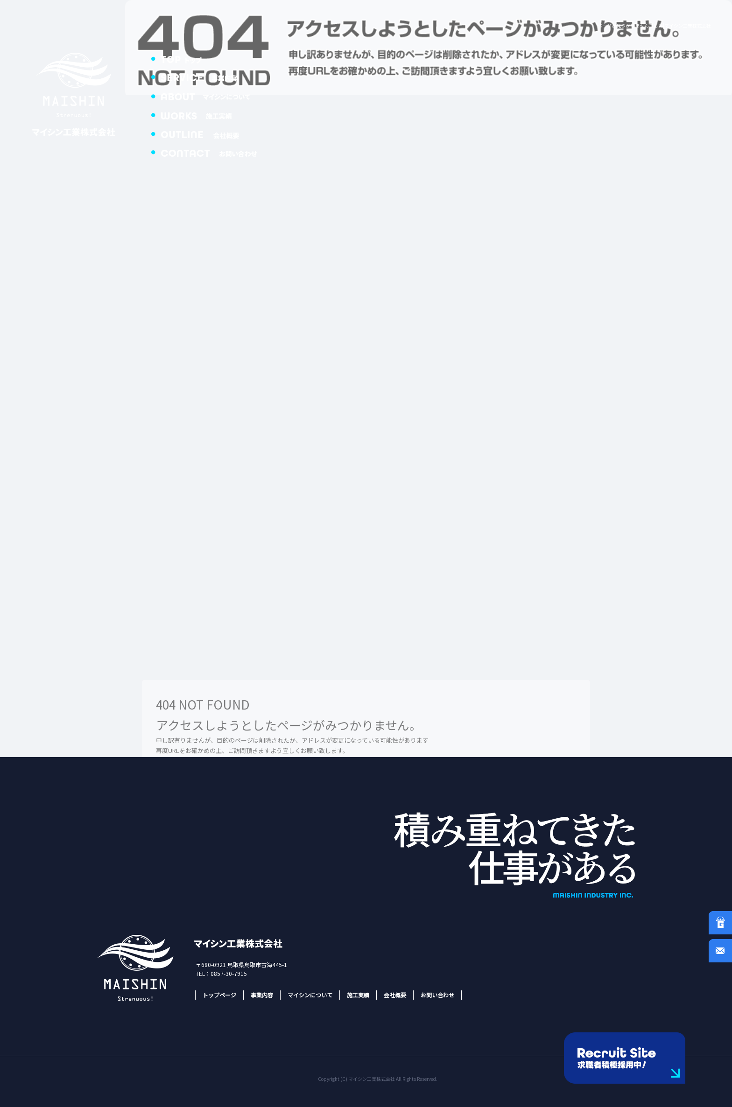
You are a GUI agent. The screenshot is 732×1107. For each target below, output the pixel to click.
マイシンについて (210, 95)
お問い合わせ (210, 151)
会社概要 (210, 133)
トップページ (210, 58)
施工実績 (210, 114)
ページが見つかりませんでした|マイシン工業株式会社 (654, 25)
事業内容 (210, 77)
